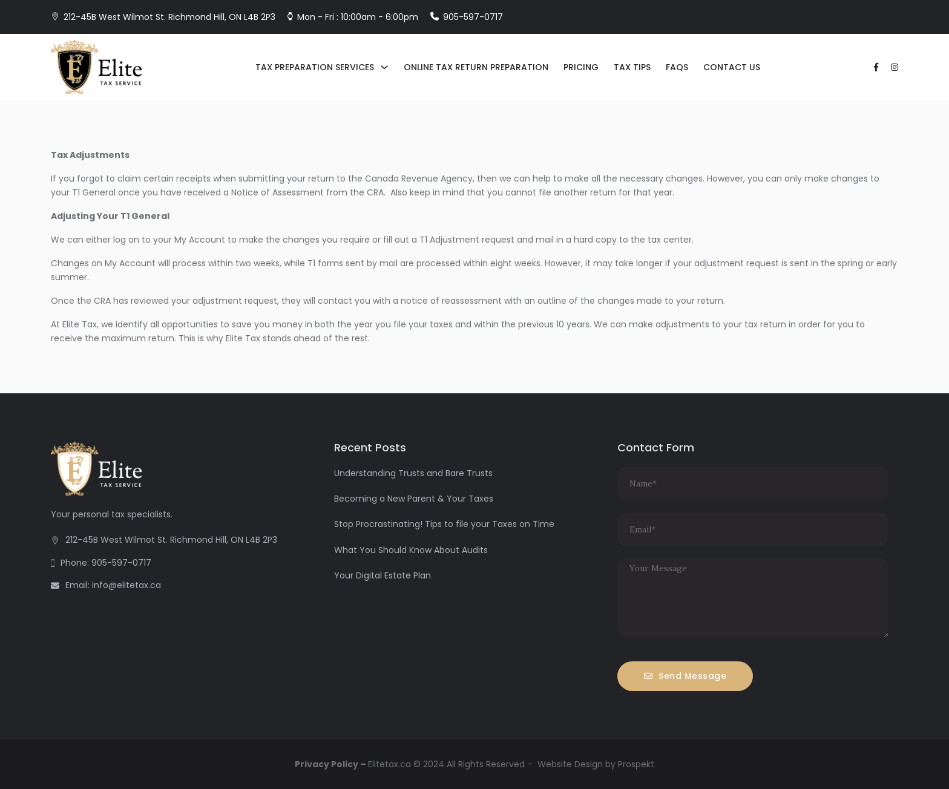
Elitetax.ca (389, 764)
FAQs (677, 67)
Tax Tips (632, 67)
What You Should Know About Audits (411, 550)
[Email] (752, 529)
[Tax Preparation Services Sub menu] (384, 67)
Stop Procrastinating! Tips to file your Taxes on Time (444, 524)
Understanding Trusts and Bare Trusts (413, 473)
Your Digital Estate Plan (382, 575)
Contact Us (731, 67)
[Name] (752, 483)
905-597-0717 (473, 17)
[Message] (752, 597)
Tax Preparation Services (314, 67)
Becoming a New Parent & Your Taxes (413, 499)
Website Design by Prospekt (595, 764)
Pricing (581, 67)
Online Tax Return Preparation (476, 67)
